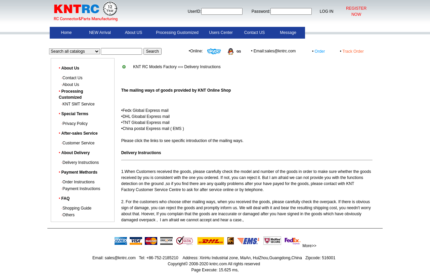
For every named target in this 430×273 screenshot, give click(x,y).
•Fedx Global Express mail (145, 110)
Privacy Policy (75, 123)
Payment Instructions (81, 188)
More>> (309, 245)
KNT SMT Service (78, 104)
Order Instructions (78, 182)
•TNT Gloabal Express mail (145, 122)
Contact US (254, 32)
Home (66, 32)
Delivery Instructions (80, 162)
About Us (70, 84)
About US (133, 32)
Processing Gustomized (177, 32)
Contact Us (72, 78)
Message (288, 32)
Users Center (221, 32)
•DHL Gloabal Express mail (145, 116)
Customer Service (78, 143)
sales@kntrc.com (120, 258)
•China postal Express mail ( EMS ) (152, 128)
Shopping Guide (76, 208)
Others (68, 215)
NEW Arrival (100, 32)
